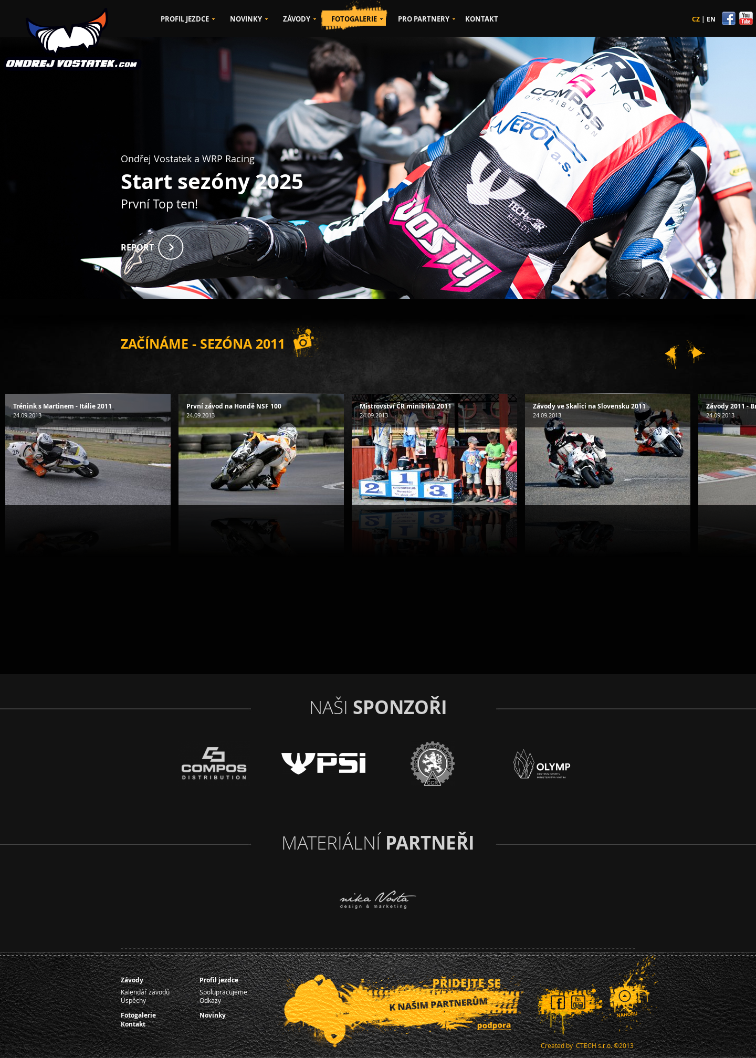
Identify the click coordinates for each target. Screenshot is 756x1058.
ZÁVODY (296, 19)
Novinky (213, 1015)
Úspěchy (133, 1000)
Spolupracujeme (223, 992)
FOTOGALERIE (354, 19)
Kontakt (133, 1024)
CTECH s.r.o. (594, 1045)
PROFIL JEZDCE (185, 19)
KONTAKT (481, 19)
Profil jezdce (219, 980)
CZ (696, 19)
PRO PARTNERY (423, 19)
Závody (132, 980)
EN (711, 19)
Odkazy (210, 1000)
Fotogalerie (138, 1015)
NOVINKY (246, 19)
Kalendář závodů (145, 992)
